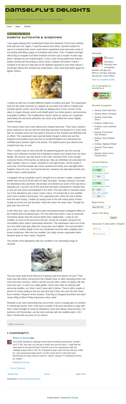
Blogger (75, 398)
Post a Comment (17, 368)
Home (9, 27)
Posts (97, 229)
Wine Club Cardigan (100, 193)
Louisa (110, 58)
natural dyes (19, 324)
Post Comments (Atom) (29, 379)
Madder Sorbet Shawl (100, 186)
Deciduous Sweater (100, 167)
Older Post (81, 374)
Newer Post (13, 374)
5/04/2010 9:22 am (21, 362)
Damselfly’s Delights (47, 10)
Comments (99, 234)
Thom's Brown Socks (100, 173)
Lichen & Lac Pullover (100, 180)
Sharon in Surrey (21, 338)
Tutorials (27, 27)
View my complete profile (103, 80)
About (17, 27)
